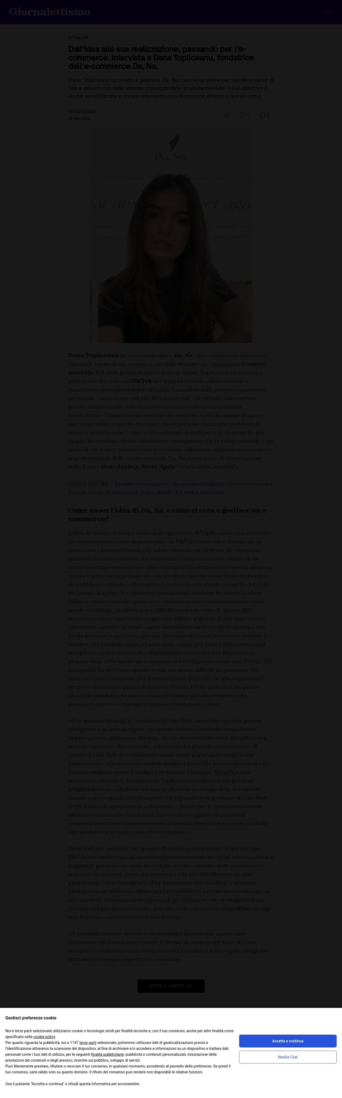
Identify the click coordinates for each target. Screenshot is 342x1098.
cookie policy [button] (44, 1037)
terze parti (87, 1043)
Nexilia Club (288, 1057)
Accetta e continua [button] (287, 1041)
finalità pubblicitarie (107, 1054)
